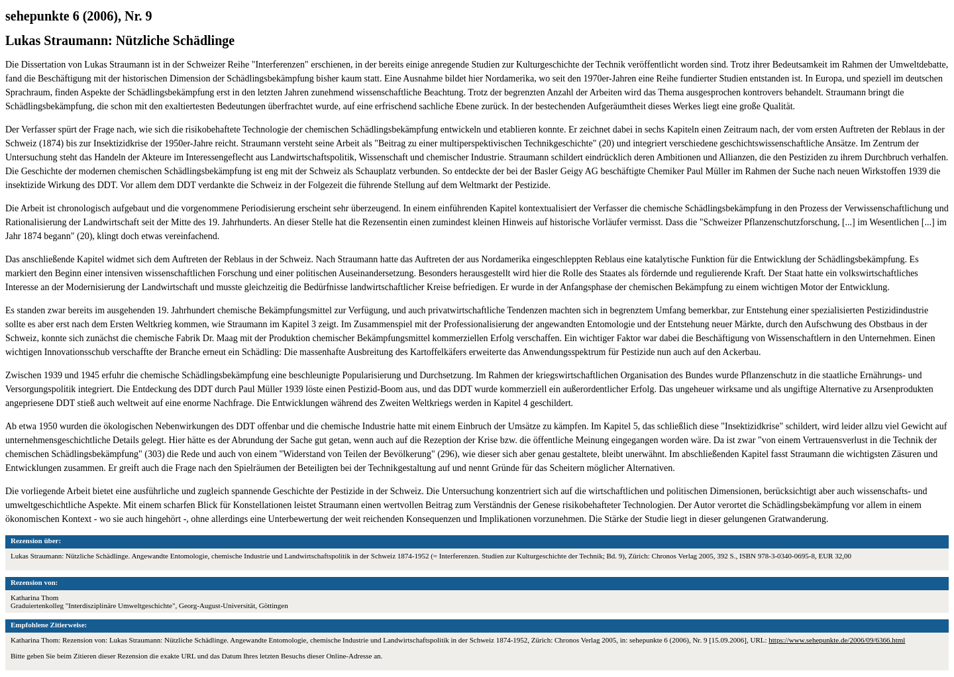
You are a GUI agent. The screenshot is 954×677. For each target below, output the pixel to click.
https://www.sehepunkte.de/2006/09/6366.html (836, 640)
